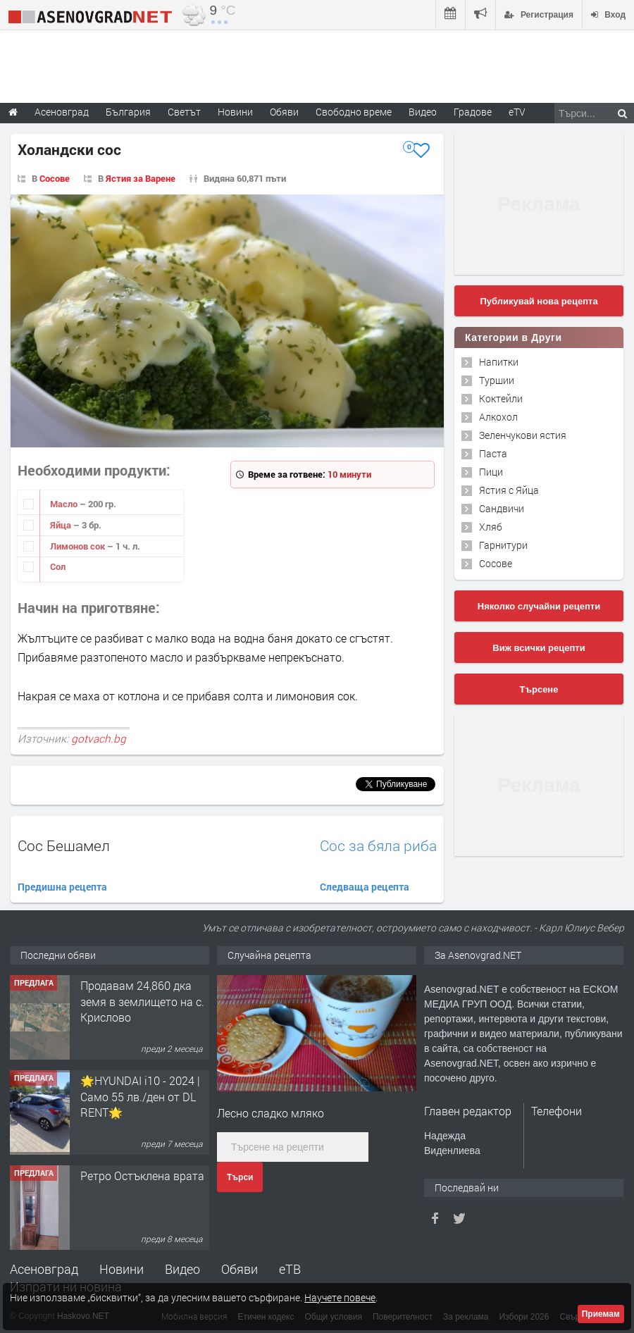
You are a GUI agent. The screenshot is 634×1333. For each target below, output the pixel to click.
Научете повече (339, 1297)
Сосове (54, 178)
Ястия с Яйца (509, 490)
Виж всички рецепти (538, 648)
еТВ (290, 1268)
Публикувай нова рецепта (538, 301)
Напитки (498, 361)
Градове (473, 111)
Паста (493, 453)
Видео (182, 1268)
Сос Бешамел (64, 845)
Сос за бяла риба (378, 846)
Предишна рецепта (62, 886)
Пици (491, 471)
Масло (65, 503)
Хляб (490, 526)
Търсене (539, 689)
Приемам (601, 1314)
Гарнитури (503, 545)
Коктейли (501, 398)
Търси (240, 1177)
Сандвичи (501, 508)
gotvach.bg (98, 738)
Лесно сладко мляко (270, 1112)
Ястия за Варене (140, 178)
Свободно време (354, 111)
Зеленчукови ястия (522, 435)
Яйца (61, 525)
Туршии (496, 380)
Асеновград (44, 1268)
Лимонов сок (78, 546)
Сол (58, 566)
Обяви (239, 1268)
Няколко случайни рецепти (539, 606)
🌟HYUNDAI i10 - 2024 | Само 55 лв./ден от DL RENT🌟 (140, 1096)
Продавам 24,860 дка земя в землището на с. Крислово (142, 1001)
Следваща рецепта (364, 886)
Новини (235, 111)
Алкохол (498, 416)
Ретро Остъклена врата (142, 1175)
